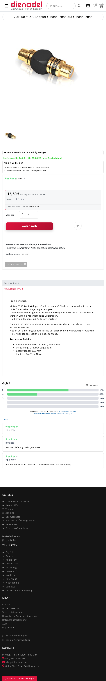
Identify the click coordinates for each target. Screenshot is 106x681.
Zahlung (9, 512)
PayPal (9, 552)
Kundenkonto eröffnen (17, 501)
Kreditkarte (12, 575)
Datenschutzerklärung (14, 619)
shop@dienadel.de (14, 662)
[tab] (53, 283)
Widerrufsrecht (10, 608)
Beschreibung (11, 283)
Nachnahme (12, 582)
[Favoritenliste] (95, 6)
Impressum (8, 627)
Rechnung (11, 567)
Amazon (10, 556)
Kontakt (6, 604)
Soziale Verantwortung (18, 639)
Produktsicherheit (13, 288)
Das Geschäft (12, 516)
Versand (9, 509)
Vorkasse (10, 586)
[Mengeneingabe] (29, 215)
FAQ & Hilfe (11, 505)
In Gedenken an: (11, 536)
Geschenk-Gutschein (16, 528)
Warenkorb (29, 226)
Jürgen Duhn (9, 540)
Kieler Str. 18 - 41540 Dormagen (21, 666)
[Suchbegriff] (61, 6)
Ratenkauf (11, 578)
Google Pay (12, 563)
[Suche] (79, 6)
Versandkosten (32, 206)
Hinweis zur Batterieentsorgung (19, 616)
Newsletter (11, 524)
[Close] (100, 476)
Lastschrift (11, 571)
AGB (4, 623)
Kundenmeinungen (16, 635)
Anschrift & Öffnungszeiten (20, 520)
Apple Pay (11, 559)
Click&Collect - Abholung (19, 590)
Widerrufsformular (12, 612)
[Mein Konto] (88, 6)
